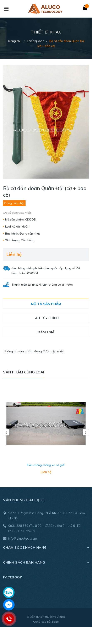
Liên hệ (14, 254)
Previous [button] (6, 432)
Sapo (55, 621)
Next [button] (86, 432)
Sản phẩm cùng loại (23, 372)
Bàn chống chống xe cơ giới (46, 465)
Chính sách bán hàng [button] (46, 562)
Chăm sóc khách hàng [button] (46, 547)
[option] (46, 432)
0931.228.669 (18, 526)
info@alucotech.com (22, 538)
